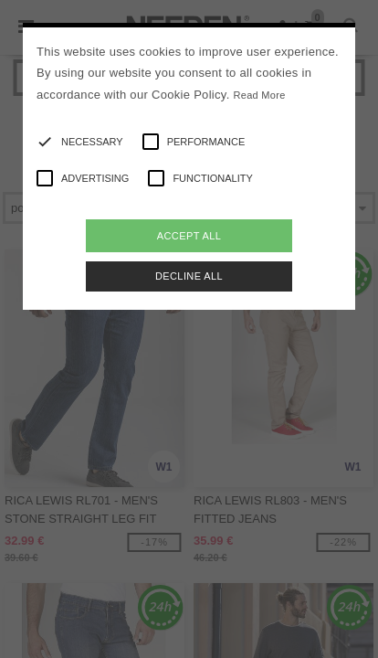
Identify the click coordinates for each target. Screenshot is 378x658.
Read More (259, 95)
